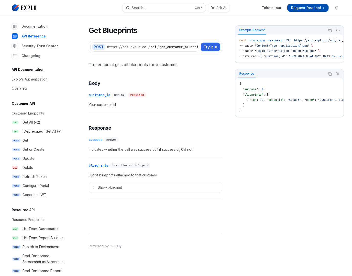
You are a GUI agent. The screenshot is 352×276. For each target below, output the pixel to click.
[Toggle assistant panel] (219, 7)
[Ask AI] (338, 30)
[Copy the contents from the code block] (330, 30)
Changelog (26, 56)
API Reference (29, 36)
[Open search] (163, 7)
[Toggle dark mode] (336, 8)
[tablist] (280, 30)
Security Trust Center (35, 46)
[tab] (252, 30)
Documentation (30, 26)
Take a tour (271, 8)
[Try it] (210, 47)
